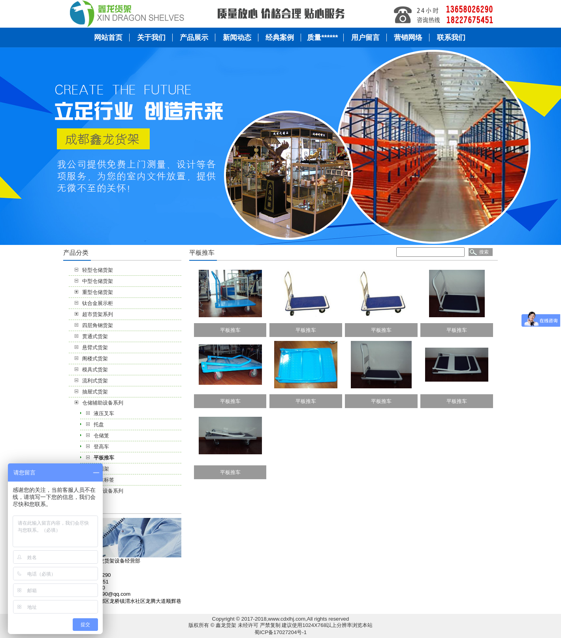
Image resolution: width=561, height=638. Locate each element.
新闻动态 (237, 37)
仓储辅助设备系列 (102, 403)
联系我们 (451, 37)
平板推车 (104, 458)
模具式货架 (95, 370)
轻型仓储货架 (97, 270)
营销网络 (408, 37)
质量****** (322, 37)
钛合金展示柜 (97, 303)
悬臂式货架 (95, 347)
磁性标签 (104, 480)
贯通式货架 (95, 336)
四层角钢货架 (97, 325)
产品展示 (194, 37)
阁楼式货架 (95, 358)
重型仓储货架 (97, 292)
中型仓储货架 (97, 281)
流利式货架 (95, 381)
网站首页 (108, 37)
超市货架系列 (97, 314)
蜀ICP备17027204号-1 (280, 632)
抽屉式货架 (95, 392)
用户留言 (365, 37)
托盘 (99, 424)
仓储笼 (101, 436)
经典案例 (279, 37)
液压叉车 (104, 413)
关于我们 (151, 37)
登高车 (101, 447)
